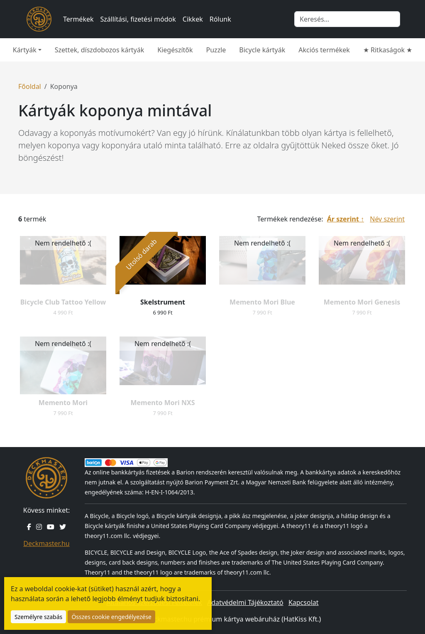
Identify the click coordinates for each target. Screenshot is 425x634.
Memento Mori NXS (162, 402)
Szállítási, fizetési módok (138, 19)
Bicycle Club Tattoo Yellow (63, 302)
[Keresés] (347, 19)
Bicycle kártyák (262, 49)
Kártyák (25, 49)
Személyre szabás (38, 617)
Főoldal (29, 86)
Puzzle (216, 49)
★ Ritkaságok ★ (387, 49)
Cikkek (193, 19)
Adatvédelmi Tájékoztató (245, 602)
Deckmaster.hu (46, 543)
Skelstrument (162, 302)
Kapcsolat (303, 602)
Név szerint (387, 219)
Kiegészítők (175, 49)
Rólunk (220, 19)
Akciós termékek (324, 49)
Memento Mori (63, 402)
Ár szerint (343, 219)
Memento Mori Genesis (362, 302)
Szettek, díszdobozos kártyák (99, 49)
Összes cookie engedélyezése (111, 617)
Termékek (78, 19)
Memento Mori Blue (262, 302)
